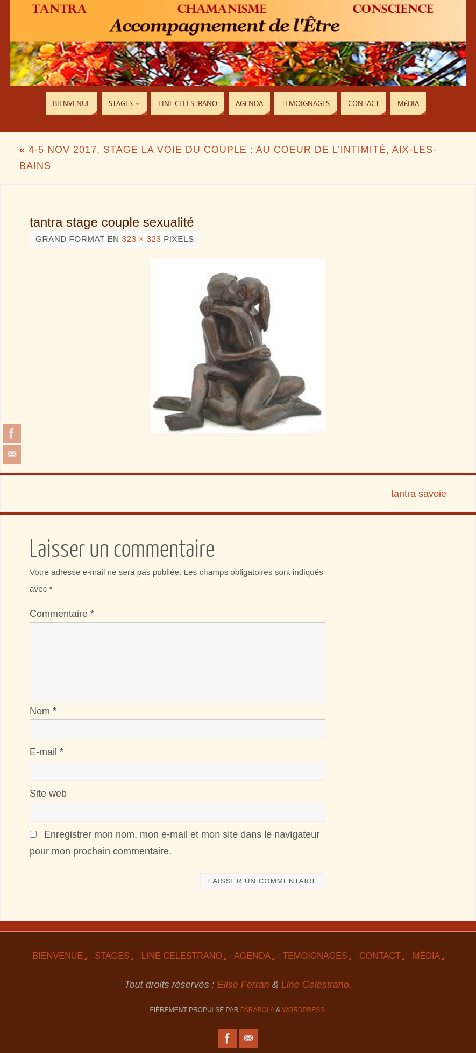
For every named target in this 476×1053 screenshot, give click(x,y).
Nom (43, 711)
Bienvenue (58, 955)
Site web (48, 793)
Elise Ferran (243, 984)
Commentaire (62, 613)
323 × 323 (141, 238)
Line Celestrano (181, 955)
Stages (112, 955)
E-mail (46, 752)
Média (426, 955)
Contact (380, 955)
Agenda (252, 955)
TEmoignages (314, 955)
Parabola (257, 1010)
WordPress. (304, 1010)
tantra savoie (418, 493)
